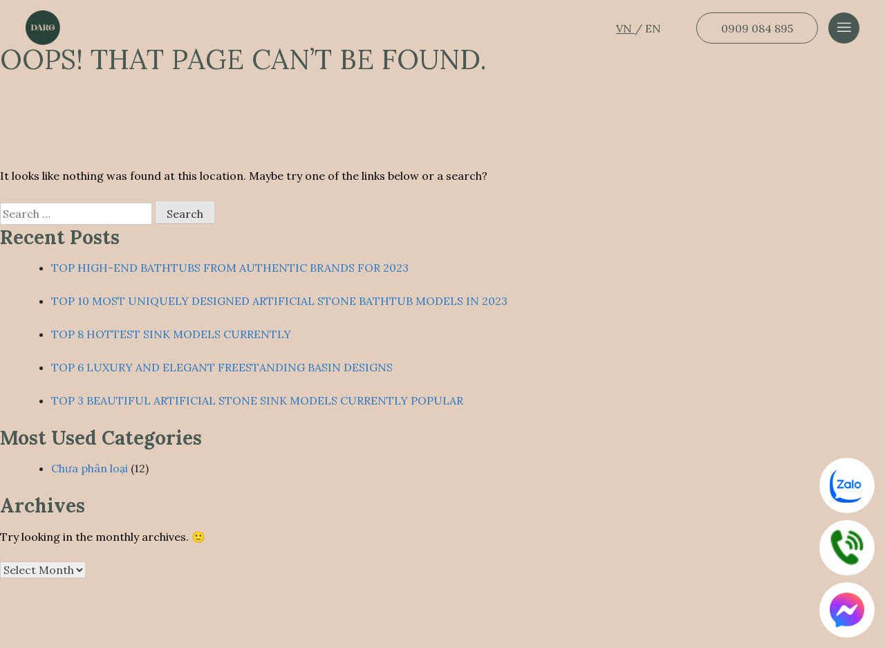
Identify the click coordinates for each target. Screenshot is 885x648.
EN (653, 28)
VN (625, 28)
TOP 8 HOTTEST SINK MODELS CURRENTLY (171, 334)
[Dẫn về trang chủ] (43, 27)
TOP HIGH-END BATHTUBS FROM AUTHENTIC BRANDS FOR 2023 (230, 268)
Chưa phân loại (89, 468)
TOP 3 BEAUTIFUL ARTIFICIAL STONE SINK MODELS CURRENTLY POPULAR (257, 400)
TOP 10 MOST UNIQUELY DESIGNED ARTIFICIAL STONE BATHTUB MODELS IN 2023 (279, 301)
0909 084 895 (757, 28)
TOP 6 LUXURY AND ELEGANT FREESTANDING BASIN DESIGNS (222, 367)
